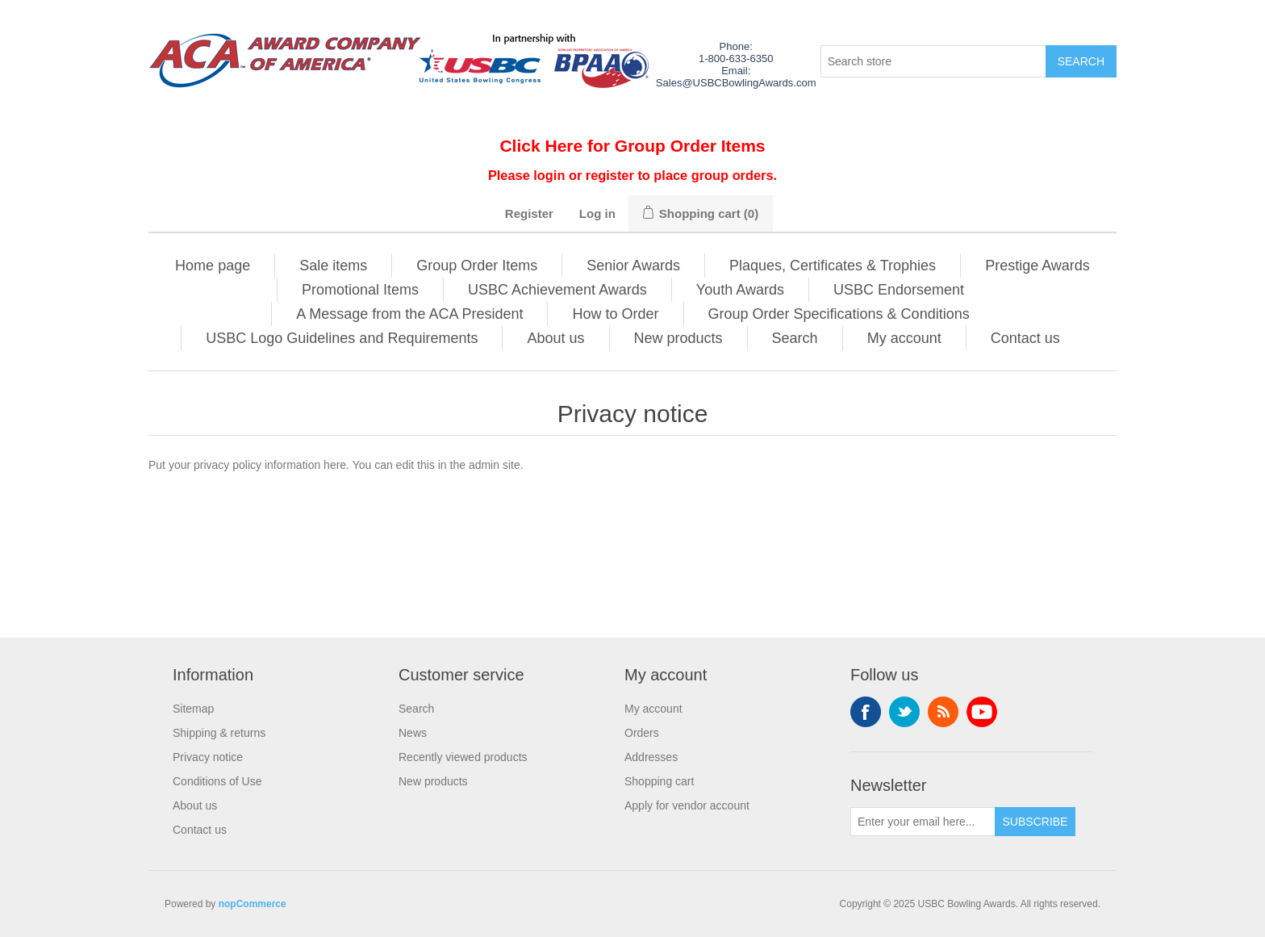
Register (529, 213)
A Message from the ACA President (409, 314)
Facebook (865, 711)
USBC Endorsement (898, 290)
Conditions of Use (217, 781)
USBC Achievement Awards (557, 290)
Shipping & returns (219, 732)
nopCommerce (252, 904)
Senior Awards (633, 265)
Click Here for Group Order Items (632, 145)
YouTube (981, 711)
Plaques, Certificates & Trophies (832, 265)
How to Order (615, 314)
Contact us (1025, 338)
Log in (597, 213)
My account (904, 338)
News (413, 732)
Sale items (333, 265)
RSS (943, 711)
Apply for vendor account (686, 805)
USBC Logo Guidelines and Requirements (342, 338)
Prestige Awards (1037, 265)
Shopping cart (659, 781)
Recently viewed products (463, 757)
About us (555, 338)
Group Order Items (476, 265)
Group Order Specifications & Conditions (839, 314)
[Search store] (933, 61)
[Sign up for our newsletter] (923, 821)
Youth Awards (740, 290)
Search (795, 338)
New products (678, 338)
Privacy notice (208, 757)
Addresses (651, 757)
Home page (212, 265)
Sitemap (193, 708)
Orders (641, 732)
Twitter (904, 711)
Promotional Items (360, 290)
